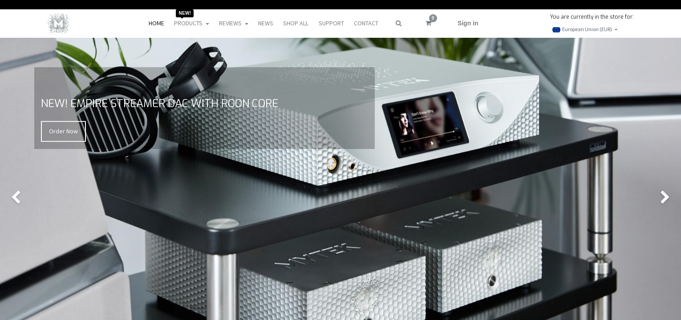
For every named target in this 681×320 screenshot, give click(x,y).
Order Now (63, 131)
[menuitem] (156, 23)
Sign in (468, 23)
